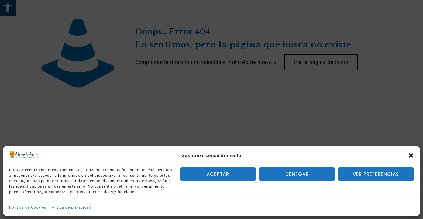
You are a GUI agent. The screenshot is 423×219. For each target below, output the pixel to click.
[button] (411, 155)
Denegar (297, 174)
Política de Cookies (27, 207)
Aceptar (218, 174)
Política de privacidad (70, 207)
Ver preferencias (376, 174)
